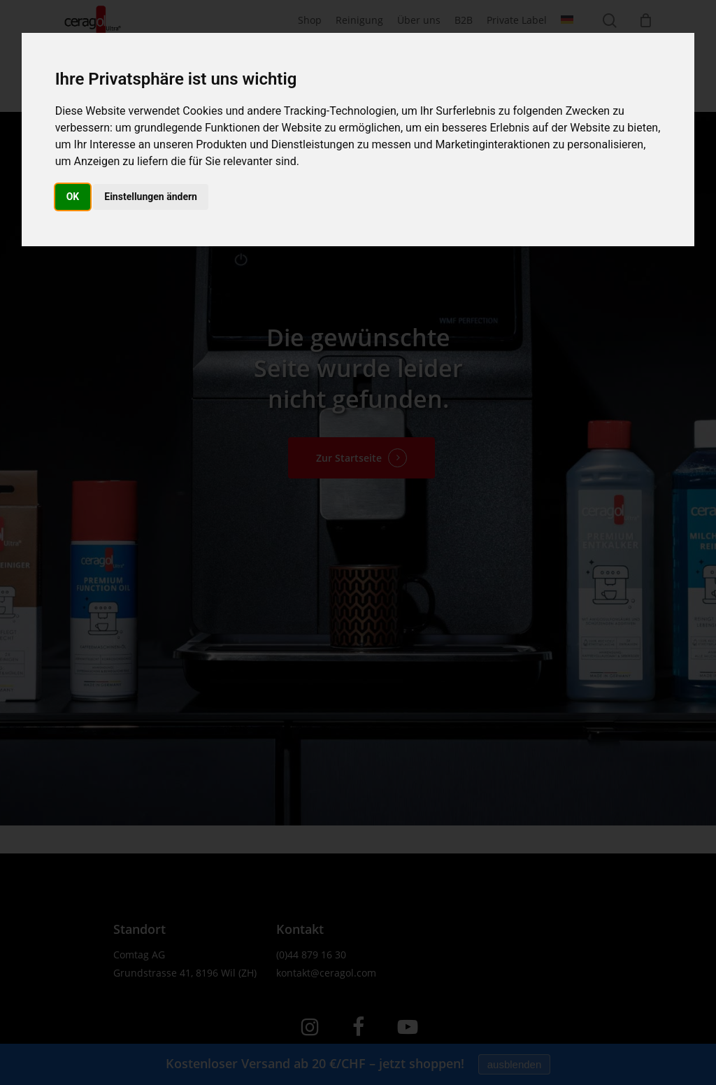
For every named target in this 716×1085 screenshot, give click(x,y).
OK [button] (73, 196)
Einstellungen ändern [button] (150, 196)
